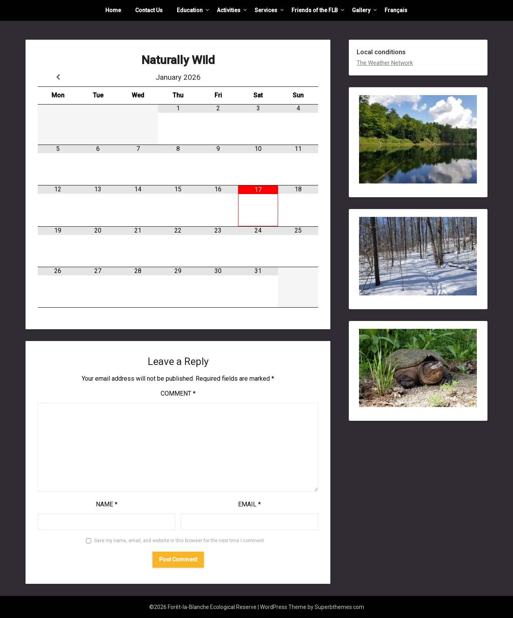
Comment (178, 393)
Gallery (361, 10)
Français (396, 10)
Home (113, 10)
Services (266, 10)
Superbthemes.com (339, 607)
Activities (228, 10)
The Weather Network (385, 62)
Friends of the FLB (314, 10)
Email (249, 504)
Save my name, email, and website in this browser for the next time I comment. (179, 540)
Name (106, 504)
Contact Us (149, 10)
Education (190, 10)
